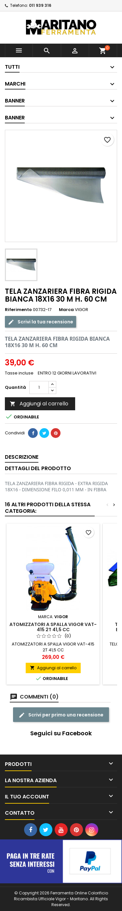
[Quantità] (39, 387)
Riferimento (18, 310)
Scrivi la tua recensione (40, 321)
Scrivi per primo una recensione (61, 714)
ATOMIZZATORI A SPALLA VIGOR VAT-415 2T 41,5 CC (53, 627)
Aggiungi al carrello (39, 403)
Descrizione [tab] (21, 457)
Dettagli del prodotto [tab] (38, 468)
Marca (66, 310)
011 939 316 (40, 5)
